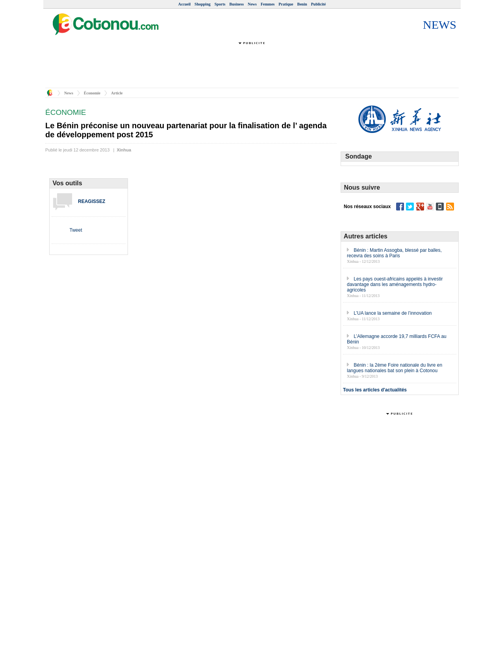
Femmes (268, 4)
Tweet (75, 230)
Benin (302, 4)
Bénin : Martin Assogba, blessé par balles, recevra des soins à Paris (394, 252)
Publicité (318, 4)
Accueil (184, 4)
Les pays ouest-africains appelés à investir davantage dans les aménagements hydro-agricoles (395, 284)
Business (237, 4)
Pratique (286, 4)
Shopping (203, 4)
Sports (220, 4)
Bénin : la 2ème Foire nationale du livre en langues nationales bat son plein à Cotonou (394, 367)
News (252, 4)
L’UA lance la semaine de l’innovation (393, 313)
